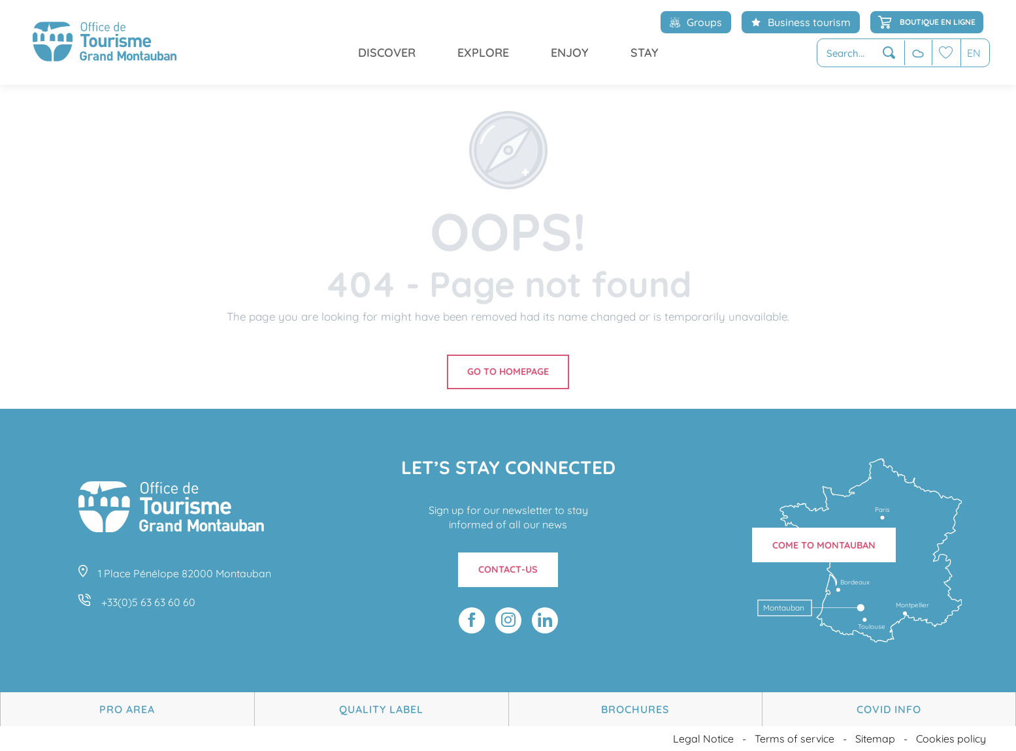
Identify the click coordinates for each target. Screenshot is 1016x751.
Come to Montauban (824, 545)
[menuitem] (104, 42)
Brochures (635, 709)
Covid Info (889, 709)
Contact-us (508, 569)
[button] (860, 53)
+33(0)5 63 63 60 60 (148, 602)
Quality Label (381, 709)
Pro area (127, 709)
